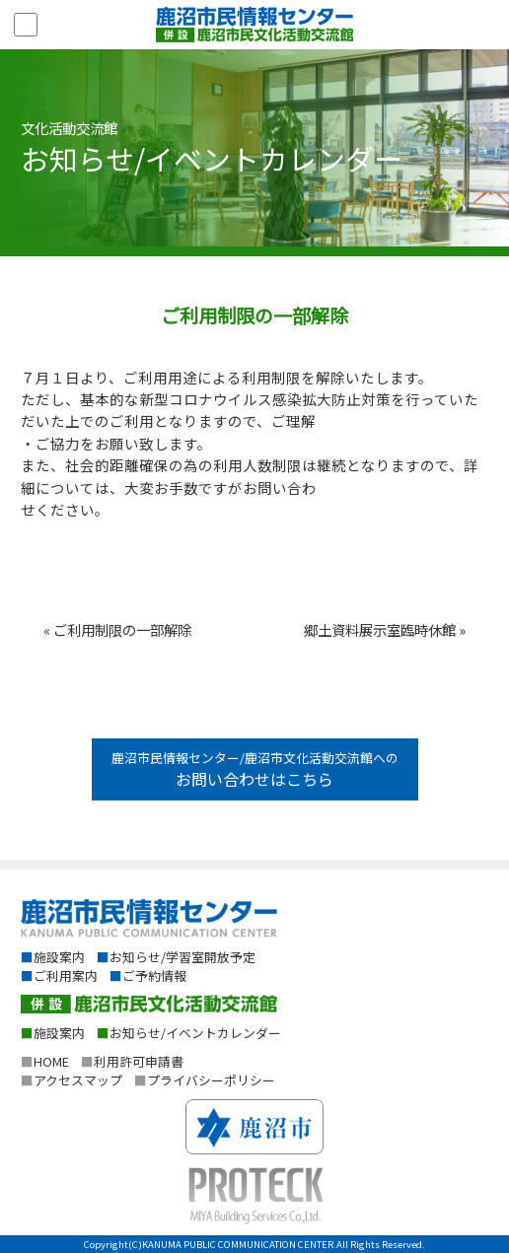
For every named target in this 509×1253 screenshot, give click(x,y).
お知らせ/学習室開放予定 (176, 956)
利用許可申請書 (132, 1061)
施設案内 (53, 956)
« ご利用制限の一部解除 (117, 629)
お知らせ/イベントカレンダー (189, 1032)
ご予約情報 (147, 975)
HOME (45, 1061)
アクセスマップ (71, 1080)
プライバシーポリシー (204, 1080)
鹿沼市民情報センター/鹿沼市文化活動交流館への (255, 769)
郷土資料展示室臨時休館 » (385, 629)
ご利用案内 (59, 975)
